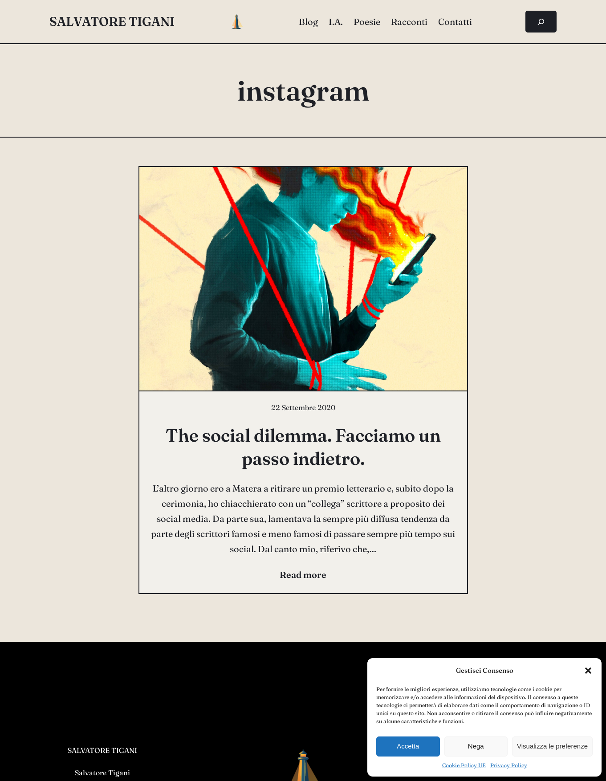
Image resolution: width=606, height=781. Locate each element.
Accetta (408, 746)
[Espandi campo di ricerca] (541, 22)
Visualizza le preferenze (552, 746)
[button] (588, 670)
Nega (476, 746)
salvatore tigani (112, 21)
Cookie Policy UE (464, 765)
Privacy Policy (508, 765)
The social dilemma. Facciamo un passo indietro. (303, 446)
